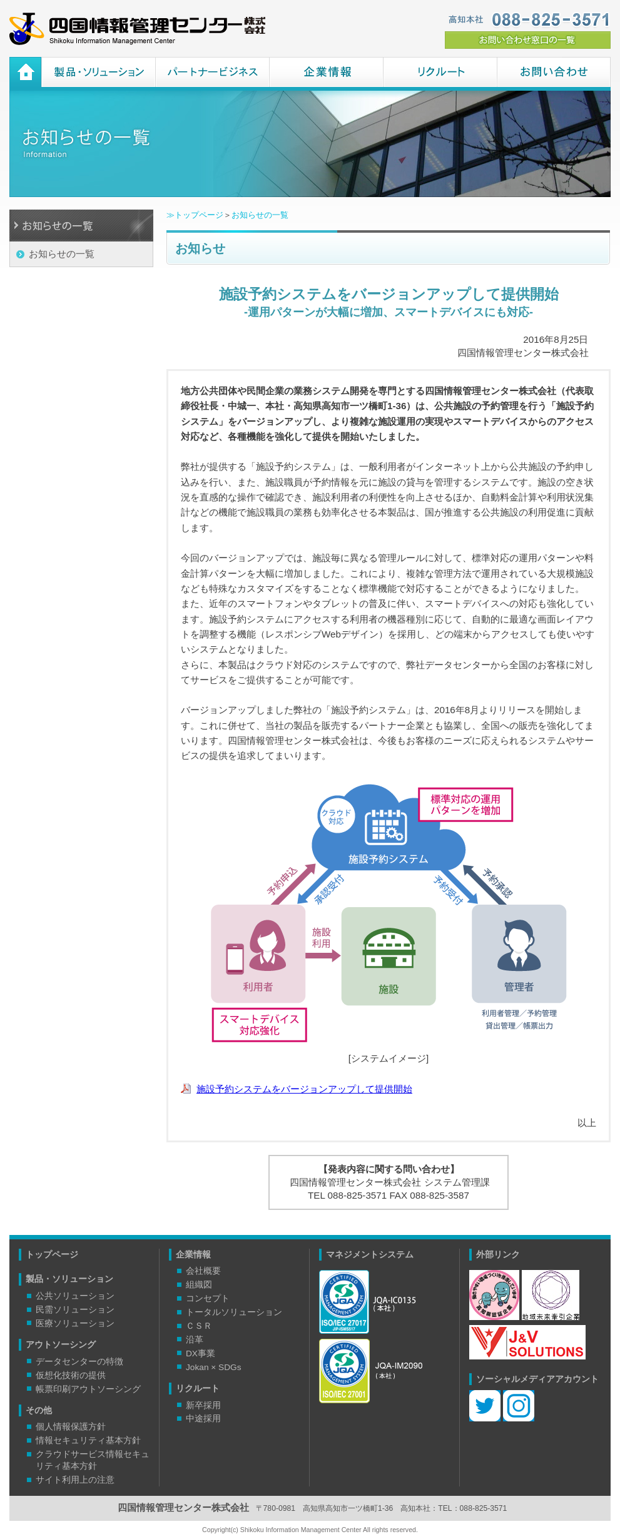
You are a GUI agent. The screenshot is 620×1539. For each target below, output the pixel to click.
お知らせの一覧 (61, 253)
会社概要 (203, 1271)
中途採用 (203, 1418)
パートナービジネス (212, 74)
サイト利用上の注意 (75, 1480)
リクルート (440, 74)
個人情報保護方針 (71, 1426)
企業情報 (326, 74)
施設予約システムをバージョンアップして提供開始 (304, 1089)
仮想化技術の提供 (71, 1375)
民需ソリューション (75, 1309)
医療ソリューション (75, 1323)
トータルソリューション (234, 1312)
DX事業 (200, 1353)
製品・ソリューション (98, 74)
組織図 (199, 1284)
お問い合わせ (554, 74)
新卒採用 (203, 1405)
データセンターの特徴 (79, 1361)
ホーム (25, 74)
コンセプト (208, 1298)
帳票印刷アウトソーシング (88, 1389)
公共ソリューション (75, 1296)
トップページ (52, 1254)
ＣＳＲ (199, 1326)
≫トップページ (194, 215)
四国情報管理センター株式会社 (137, 29)
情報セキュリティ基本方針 (88, 1440)
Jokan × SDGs (213, 1367)
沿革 (194, 1339)
